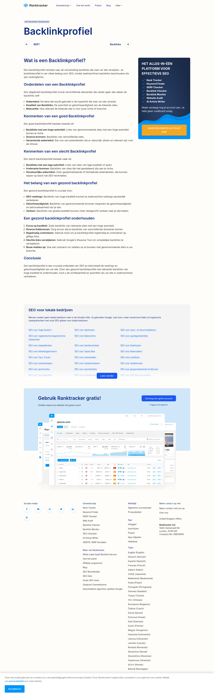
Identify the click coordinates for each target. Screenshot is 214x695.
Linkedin (73, 509)
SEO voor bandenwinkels (86, 345)
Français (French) (136, 565)
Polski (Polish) (135, 582)
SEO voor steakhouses (132, 363)
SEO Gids (87, 576)
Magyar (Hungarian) (138, 630)
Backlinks (115, 44)
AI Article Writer (90, 538)
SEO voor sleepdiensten (40, 345)
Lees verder (107, 375)
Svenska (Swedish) (137, 591)
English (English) (136, 552)
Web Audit (88, 520)
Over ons (163, 512)
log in (154, 405)
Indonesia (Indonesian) (139, 634)
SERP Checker (90, 516)
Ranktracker (36, 5)
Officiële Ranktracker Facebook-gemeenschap (50, 509)
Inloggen (164, 5)
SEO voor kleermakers (131, 351)
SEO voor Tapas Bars (84, 351)
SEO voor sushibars (130, 357)
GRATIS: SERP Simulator (94, 542)
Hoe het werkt (83, 5)
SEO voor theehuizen (131, 345)
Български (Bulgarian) (139, 604)
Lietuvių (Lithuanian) (138, 638)
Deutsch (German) (137, 557)
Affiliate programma (92, 563)
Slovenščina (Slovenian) (139, 656)
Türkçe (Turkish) (136, 595)
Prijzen (98, 5)
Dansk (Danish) (135, 613)
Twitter (61, 509)
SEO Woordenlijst (91, 571)
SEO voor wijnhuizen (84, 330)
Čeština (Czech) (136, 608)
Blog (108, 5)
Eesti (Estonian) (135, 621)
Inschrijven (181, 5)
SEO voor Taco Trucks (39, 357)
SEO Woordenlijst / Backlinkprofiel (37, 22)
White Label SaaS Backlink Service (100, 554)
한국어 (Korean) (135, 664)
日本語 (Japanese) (137, 574)
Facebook (27, 509)
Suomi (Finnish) (135, 626)
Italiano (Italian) (135, 569)
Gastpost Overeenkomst (94, 584)
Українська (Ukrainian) (139, 660)
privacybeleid (16, 681)
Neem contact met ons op (172, 508)
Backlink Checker (91, 525)
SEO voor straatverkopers (87, 363)
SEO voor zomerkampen (40, 363)
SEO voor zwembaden (85, 357)
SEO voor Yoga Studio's (40, 330)
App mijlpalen (134, 537)
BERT (37, 44)
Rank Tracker (89, 507)
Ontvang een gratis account (158, 398)
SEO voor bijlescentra (85, 336)
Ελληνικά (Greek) (136, 617)
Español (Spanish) (137, 561)
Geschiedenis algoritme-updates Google (102, 589)
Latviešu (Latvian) (136, 643)
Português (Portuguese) (139, 587)
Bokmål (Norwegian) (138, 669)
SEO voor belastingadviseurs (43, 351)
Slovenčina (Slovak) (137, 651)
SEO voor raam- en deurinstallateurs (138, 330)
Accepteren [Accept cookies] (14, 688)
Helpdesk (132, 541)
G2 (27, 517)
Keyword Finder (90, 512)
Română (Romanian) (138, 647)
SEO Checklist (90, 533)
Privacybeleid (134, 512)
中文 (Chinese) (135, 600)
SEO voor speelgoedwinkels (134, 336)
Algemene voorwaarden (139, 507)
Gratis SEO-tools (91, 580)
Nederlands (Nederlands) (140, 578)
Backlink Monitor (91, 529)
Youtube (38, 509)
